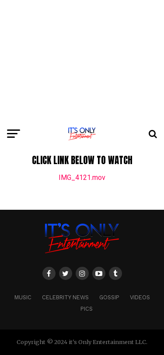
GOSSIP (109, 297)
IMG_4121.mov (82, 177)
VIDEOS (140, 297)
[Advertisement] (82, 61)
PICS (86, 308)
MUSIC (22, 297)
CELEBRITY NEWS (65, 297)
